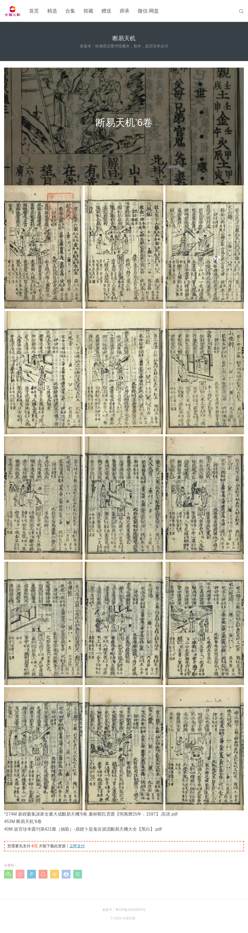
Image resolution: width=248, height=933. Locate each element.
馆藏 (88, 11)
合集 (70, 11)
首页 (34, 11)
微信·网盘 (148, 11)
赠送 (106, 11)
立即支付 (77, 846)
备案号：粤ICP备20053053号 (123, 910)
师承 (124, 11)
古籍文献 (129, 918)
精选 (52, 11)
